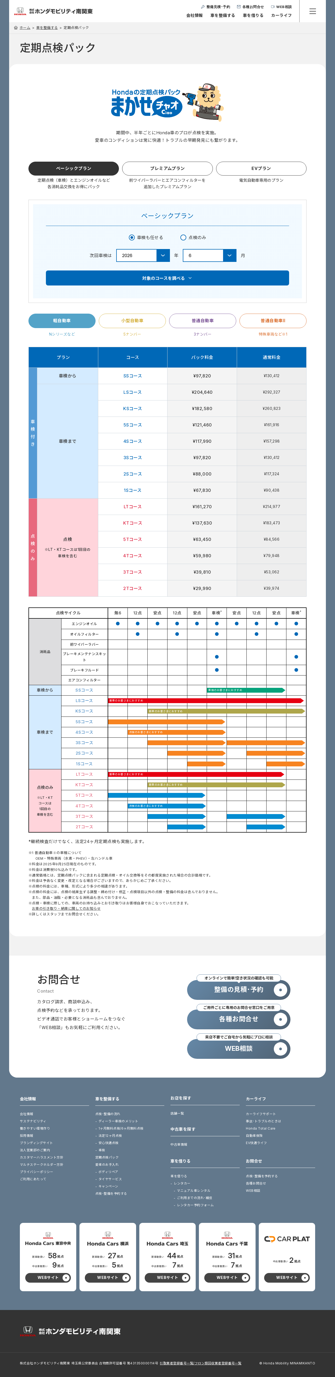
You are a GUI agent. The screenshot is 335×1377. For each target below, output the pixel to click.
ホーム (25, 27)
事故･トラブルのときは (263, 1121)
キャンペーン (108, 1186)
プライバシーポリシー (36, 1172)
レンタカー (182, 1183)
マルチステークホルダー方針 (41, 1165)
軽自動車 (62, 320)
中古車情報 (178, 1144)
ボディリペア (108, 1172)
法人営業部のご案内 (35, 1150)
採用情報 (26, 1136)
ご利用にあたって (33, 1179)
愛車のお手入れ (107, 1165)
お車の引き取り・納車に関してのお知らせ (66, 908)
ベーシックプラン (74, 168)
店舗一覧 (177, 1113)
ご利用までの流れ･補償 (194, 1198)
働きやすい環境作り (35, 1128)
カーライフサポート (261, 1114)
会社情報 (194, 15)
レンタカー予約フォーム (195, 1205)
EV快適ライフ (256, 1143)
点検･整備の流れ (108, 1114)
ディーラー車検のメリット (119, 1121)
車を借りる (253, 15)
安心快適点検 (109, 1143)
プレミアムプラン (167, 168)
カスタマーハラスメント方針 (41, 1157)
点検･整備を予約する (111, 1194)
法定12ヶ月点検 (110, 1136)
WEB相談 (253, 1191)
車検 (102, 1150)
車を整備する (222, 15)
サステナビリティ (33, 1121)
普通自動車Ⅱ (273, 320)
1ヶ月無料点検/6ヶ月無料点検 (121, 1128)
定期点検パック (107, 1157)
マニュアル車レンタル (193, 1191)
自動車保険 (254, 1136)
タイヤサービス (110, 1179)
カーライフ (281, 15)
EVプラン (261, 168)
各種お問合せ (256, 1183)
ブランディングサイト (36, 1143)
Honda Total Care (261, 1128)
